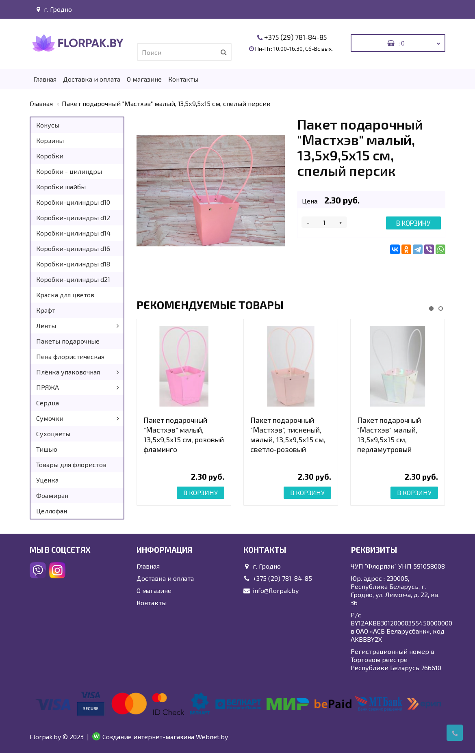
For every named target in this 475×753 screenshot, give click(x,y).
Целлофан (51, 511)
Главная (44, 79)
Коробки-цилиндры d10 (73, 202)
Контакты (183, 79)
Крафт (45, 310)
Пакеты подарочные (68, 341)
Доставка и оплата (91, 79)
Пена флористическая (70, 356)
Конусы (47, 125)
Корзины (50, 140)
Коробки (49, 156)
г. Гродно (53, 9)
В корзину (413, 223)
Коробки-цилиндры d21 (73, 279)
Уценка (47, 480)
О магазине (144, 79)
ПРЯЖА (47, 387)
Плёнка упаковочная (68, 372)
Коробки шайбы (61, 186)
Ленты (46, 325)
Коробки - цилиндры (69, 171)
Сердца (47, 403)
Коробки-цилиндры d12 (73, 217)
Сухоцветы (53, 433)
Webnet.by (212, 736)
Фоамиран (52, 495)
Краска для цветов (65, 295)
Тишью (46, 449)
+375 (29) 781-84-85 (295, 37)
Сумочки (49, 418)
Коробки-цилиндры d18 (73, 264)
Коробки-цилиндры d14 (73, 233)
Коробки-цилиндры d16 (73, 248)
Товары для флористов (71, 464)
